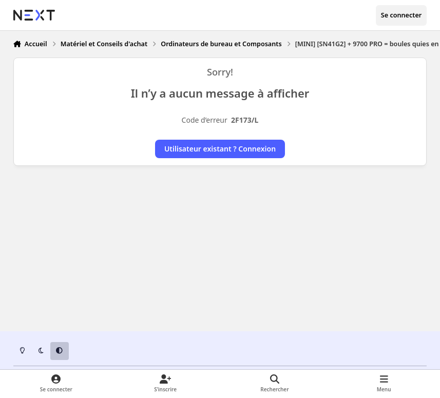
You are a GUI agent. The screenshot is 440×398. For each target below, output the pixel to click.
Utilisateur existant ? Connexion (220, 149)
